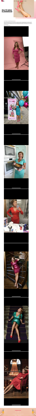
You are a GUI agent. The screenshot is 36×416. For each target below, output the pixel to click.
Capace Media (19, 415)
